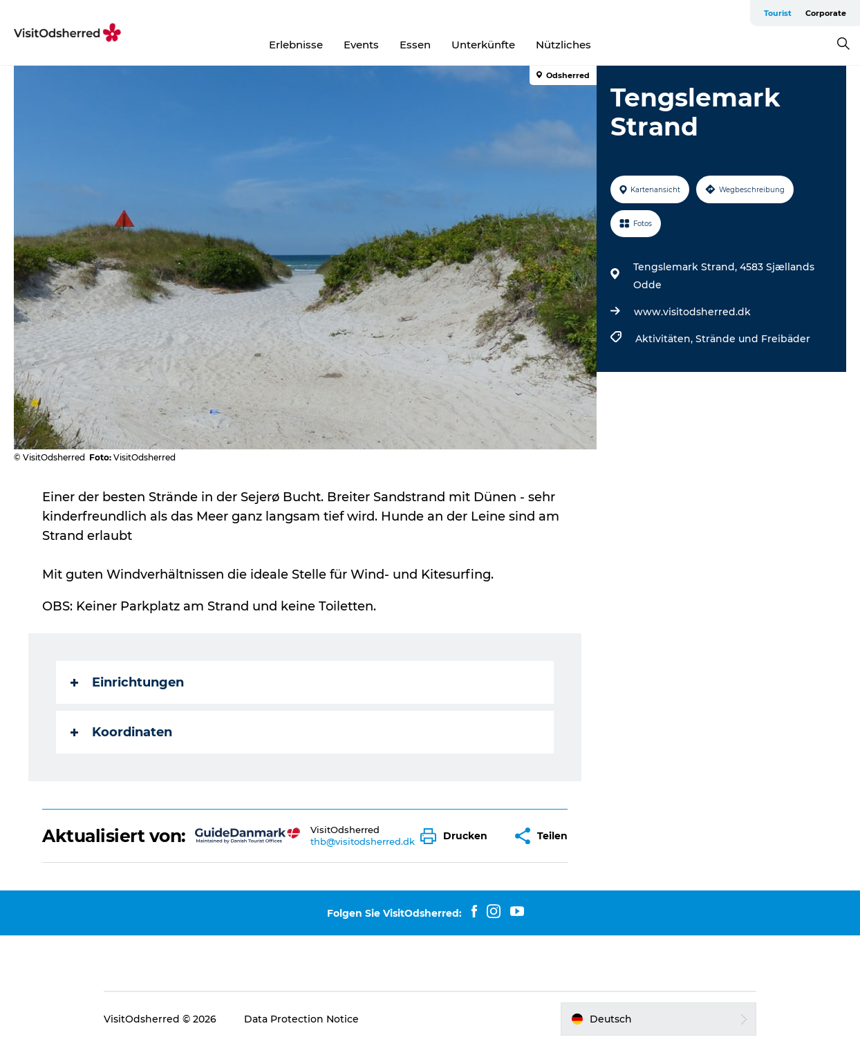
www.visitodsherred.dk (692, 312)
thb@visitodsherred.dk (362, 841)
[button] (457, 836)
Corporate (825, 13)
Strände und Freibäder (752, 339)
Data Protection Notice (301, 1019)
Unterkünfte (483, 44)
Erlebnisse (296, 44)
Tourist (778, 13)
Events (361, 44)
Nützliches (563, 44)
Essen (415, 44)
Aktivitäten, (665, 339)
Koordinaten (121, 732)
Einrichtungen (127, 682)
